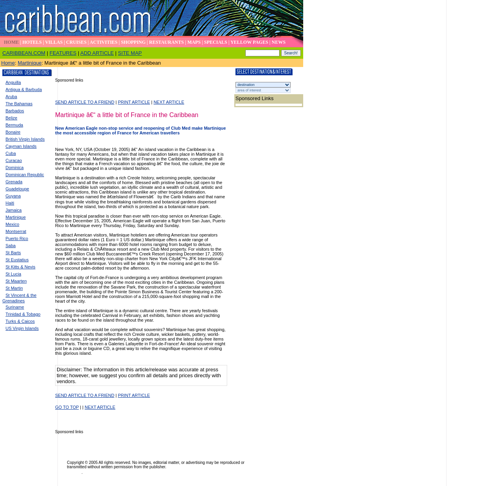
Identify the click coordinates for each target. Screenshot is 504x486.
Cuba (11, 153)
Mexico (12, 224)
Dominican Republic (25, 174)
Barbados (15, 110)
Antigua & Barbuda (24, 89)
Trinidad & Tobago (23, 314)
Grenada (14, 181)
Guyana (13, 196)
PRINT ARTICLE (134, 102)
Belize (11, 117)
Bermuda (14, 125)
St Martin (14, 288)
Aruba (11, 96)
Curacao (14, 160)
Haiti (10, 203)
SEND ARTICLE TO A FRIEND (84, 102)
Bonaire (13, 132)
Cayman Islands (21, 146)
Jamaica (14, 210)
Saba (11, 245)
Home (8, 63)
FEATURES (63, 53)
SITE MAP (130, 53)
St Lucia (13, 274)
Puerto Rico (17, 238)
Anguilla (13, 82)
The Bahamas (19, 103)
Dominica (15, 167)
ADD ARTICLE (97, 53)
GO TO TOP (67, 407)
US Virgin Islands (22, 328)
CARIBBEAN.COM (23, 53)
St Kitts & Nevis (20, 266)
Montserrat (16, 231)
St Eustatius (17, 259)
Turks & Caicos (20, 321)
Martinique (30, 63)
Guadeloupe (17, 188)
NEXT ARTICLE (169, 102)
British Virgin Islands (25, 139)
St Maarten (16, 281)
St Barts (13, 252)
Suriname (15, 307)
